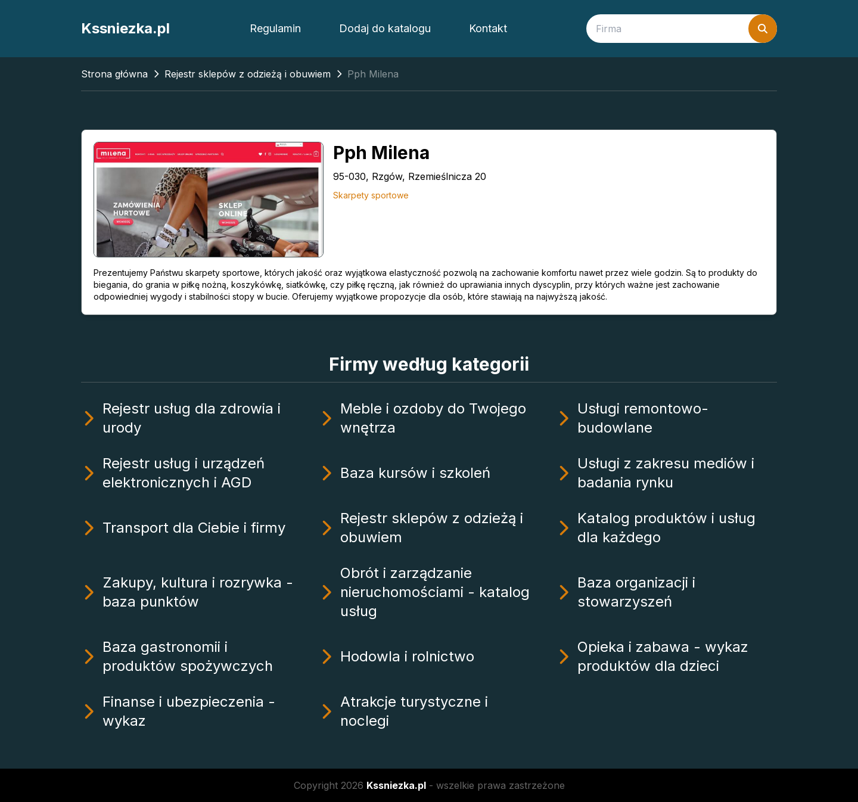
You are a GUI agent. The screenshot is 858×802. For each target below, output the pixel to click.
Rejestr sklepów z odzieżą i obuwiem (247, 74)
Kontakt (488, 28)
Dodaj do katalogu (385, 28)
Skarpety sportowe (371, 195)
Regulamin (275, 28)
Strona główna (114, 74)
